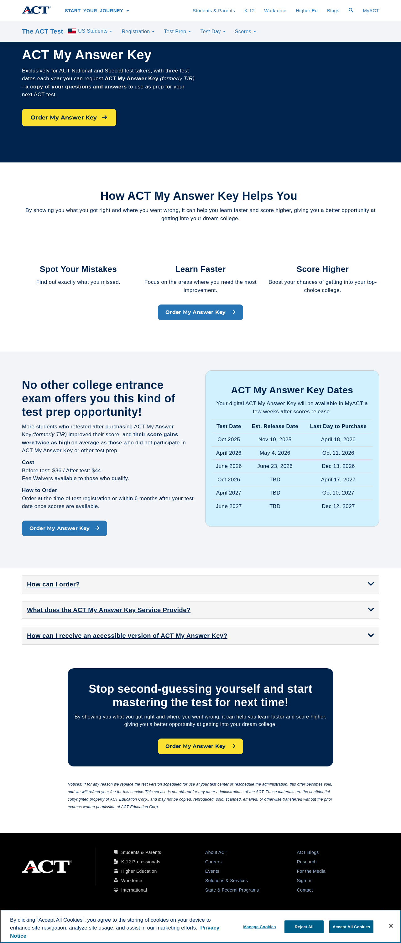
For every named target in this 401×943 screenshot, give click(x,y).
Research (307, 861)
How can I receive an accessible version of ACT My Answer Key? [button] (127, 635)
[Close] (391, 926)
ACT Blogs (308, 852)
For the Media (311, 871)
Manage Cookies (259, 926)
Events (212, 871)
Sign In (304, 880)
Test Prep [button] (177, 31)
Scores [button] (245, 31)
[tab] (200, 584)
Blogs (333, 10)
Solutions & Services (226, 880)
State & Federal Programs (232, 890)
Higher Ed (307, 10)
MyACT (371, 10)
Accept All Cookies (351, 926)
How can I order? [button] (53, 584)
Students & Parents (214, 10)
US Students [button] (90, 31)
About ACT (216, 852)
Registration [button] (138, 31)
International (134, 890)
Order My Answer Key (69, 117)
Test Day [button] (212, 31)
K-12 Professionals (140, 861)
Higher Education (139, 871)
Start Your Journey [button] (97, 10)
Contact (305, 890)
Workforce (275, 10)
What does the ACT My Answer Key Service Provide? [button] (108, 610)
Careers (213, 861)
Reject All (304, 926)
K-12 (249, 10)
